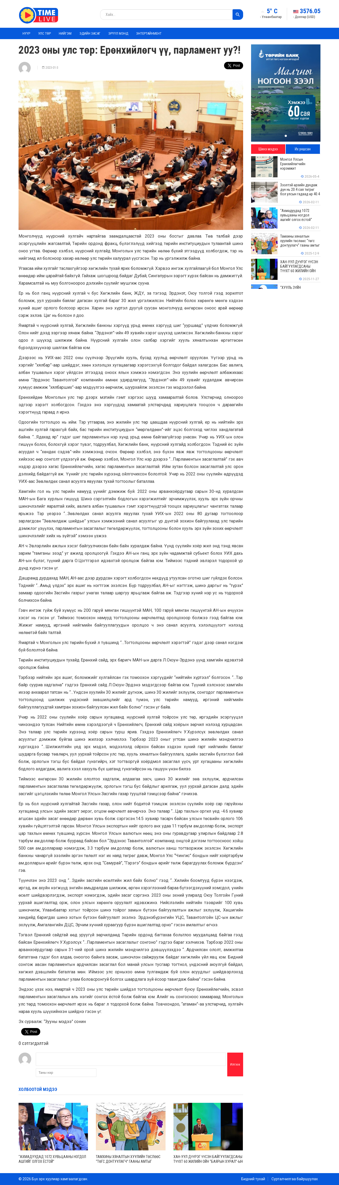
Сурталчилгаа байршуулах (294, 1179)
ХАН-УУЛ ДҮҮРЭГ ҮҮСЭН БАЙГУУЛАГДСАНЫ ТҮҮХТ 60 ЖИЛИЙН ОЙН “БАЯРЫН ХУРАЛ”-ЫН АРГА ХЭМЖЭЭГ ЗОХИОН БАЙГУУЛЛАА (208, 1161)
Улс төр (44, 33)
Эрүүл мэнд (118, 33)
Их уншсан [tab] (303, 149)
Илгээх (235, 1064)
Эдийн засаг (89, 33)
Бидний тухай (253, 1179)
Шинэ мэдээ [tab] (268, 149)
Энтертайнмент (149, 33)
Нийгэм (65, 33)
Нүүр (26, 33)
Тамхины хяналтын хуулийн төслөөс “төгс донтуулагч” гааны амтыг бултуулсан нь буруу (128, 1161)
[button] (286, 136)
